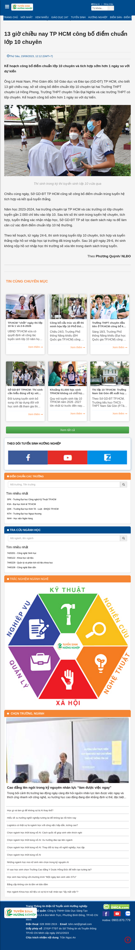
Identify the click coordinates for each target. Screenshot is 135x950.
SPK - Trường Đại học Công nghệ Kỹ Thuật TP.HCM (31, 499)
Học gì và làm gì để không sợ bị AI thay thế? (30, 810)
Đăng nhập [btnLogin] (108, 4)
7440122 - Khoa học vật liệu (20, 558)
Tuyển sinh (78, 17)
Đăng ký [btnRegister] (95, 4)
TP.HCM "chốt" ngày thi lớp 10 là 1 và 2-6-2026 (25, 324)
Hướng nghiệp (97, 17)
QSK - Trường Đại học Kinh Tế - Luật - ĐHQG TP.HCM (33, 509)
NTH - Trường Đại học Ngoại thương (24, 514)
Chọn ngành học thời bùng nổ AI (24, 854)
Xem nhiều (42, 17)
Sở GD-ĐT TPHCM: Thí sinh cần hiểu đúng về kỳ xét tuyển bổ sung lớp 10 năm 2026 (25, 391)
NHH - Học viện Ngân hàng (20, 518)
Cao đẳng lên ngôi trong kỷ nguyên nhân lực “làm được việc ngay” (59, 787)
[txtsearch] (99, 8)
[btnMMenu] (8, 7)
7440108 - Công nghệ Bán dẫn (21, 567)
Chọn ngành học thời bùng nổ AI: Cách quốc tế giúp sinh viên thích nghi (44, 832)
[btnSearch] (111, 8)
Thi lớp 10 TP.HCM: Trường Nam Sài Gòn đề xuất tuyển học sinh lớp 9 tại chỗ (109, 391)
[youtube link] (67, 463)
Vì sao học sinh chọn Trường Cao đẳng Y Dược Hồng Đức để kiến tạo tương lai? (49, 869)
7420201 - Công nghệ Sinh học (21, 553)
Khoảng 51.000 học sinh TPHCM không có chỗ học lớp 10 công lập (66, 391)
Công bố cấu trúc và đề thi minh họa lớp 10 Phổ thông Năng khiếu (67, 324)
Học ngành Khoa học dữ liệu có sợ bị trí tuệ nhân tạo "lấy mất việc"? (42, 891)
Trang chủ (10, 17)
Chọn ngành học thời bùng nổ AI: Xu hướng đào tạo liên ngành (39, 840)
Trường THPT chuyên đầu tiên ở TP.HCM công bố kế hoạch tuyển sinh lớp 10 (108, 324)
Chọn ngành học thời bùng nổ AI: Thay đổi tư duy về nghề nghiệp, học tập (46, 847)
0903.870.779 (121, 920)
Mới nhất (27, 17)
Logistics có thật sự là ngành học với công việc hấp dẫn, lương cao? (42, 825)
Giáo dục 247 (59, 17)
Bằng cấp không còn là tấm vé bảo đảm (27, 884)
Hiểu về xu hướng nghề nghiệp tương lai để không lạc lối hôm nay (41, 817)
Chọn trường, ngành (27, 713)
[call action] (107, 463)
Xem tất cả (67, 430)
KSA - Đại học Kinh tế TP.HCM (21, 504)
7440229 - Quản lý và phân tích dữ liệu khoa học (30, 562)
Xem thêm (34, 347)
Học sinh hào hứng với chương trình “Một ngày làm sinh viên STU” (41, 877)
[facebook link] (28, 463)
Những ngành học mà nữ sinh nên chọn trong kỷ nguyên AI (38, 862)
